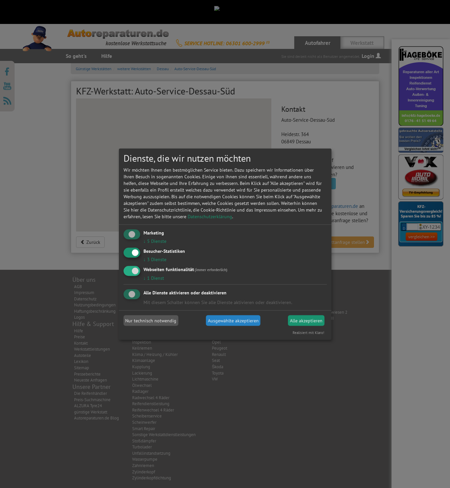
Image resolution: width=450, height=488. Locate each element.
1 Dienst (153, 278)
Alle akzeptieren (306, 321)
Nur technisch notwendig (150, 321)
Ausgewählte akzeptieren (233, 321)
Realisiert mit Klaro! (308, 332)
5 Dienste (154, 241)
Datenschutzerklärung (210, 217)
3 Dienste (154, 259)
